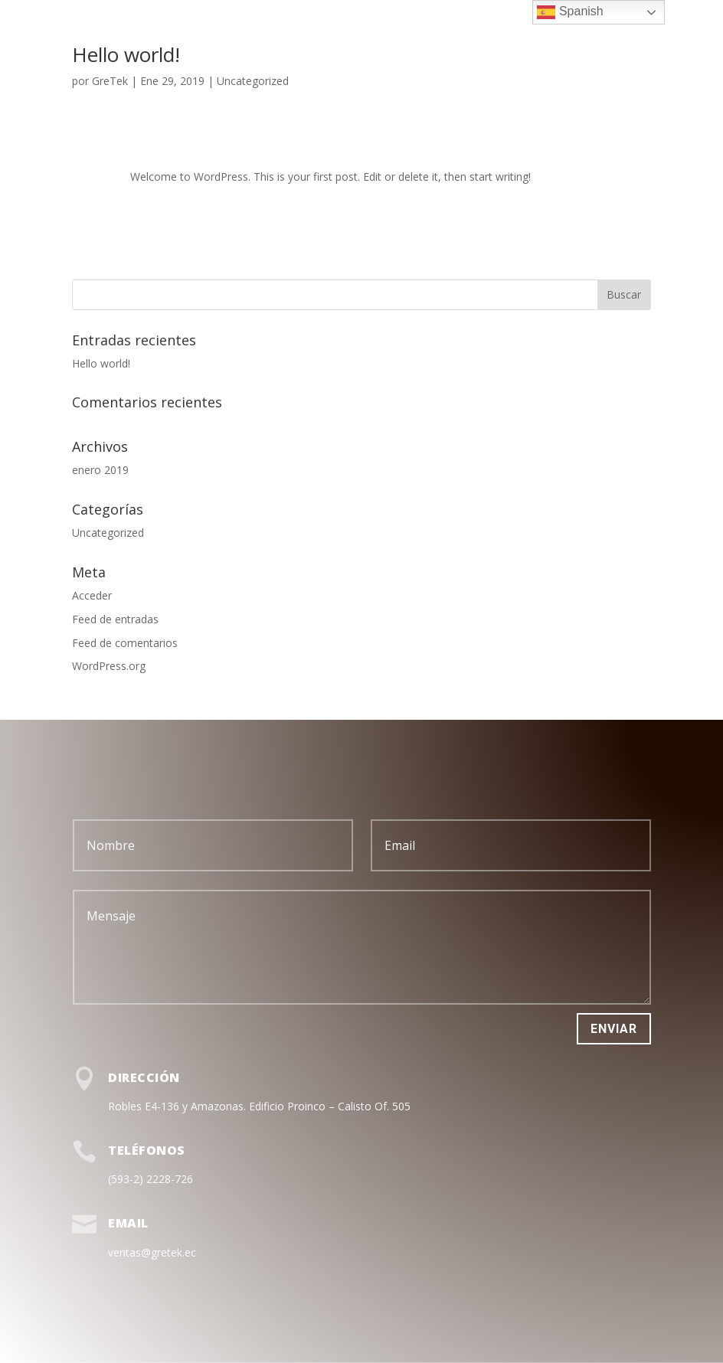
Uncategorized (253, 81)
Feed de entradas (115, 619)
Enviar (614, 1028)
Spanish (570, 12)
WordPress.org (109, 666)
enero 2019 (100, 470)
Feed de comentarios (125, 643)
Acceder (92, 595)
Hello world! (126, 54)
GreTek (110, 81)
